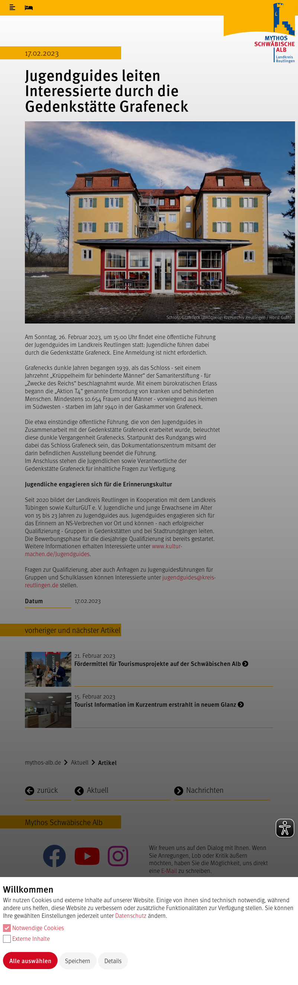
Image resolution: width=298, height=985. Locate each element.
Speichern (77, 960)
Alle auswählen (30, 960)
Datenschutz (130, 915)
